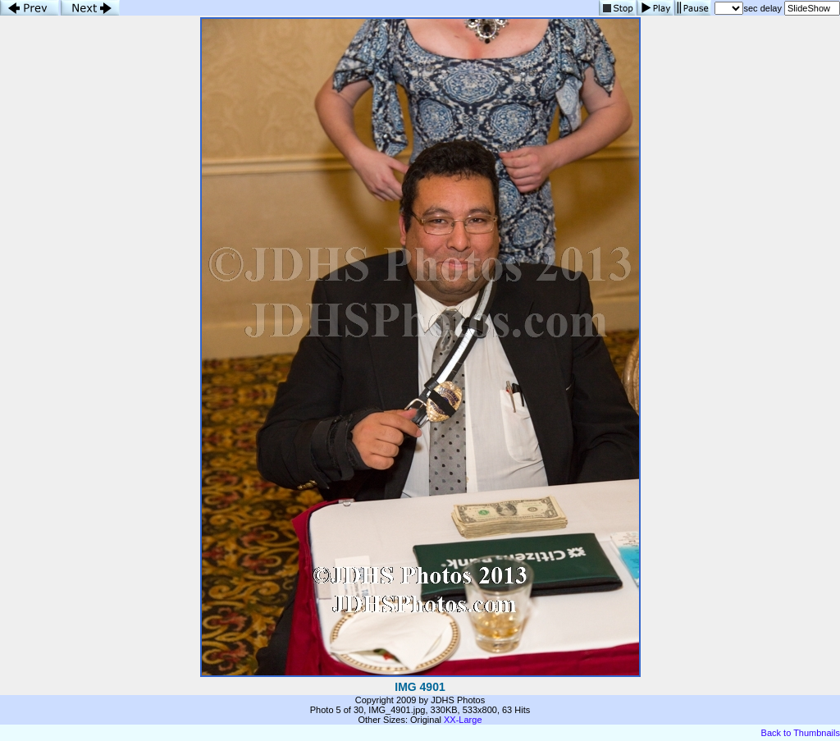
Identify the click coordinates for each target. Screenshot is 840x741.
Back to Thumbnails (800, 733)
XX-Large (463, 720)
